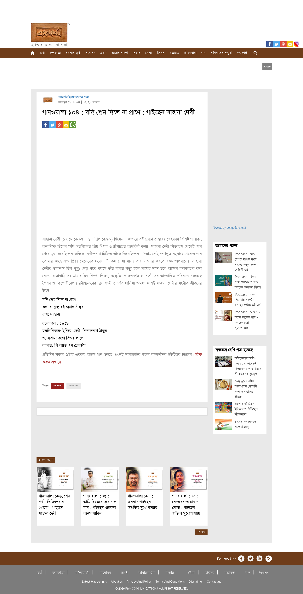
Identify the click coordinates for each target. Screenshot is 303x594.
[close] (267, 66)
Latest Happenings (94, 581)
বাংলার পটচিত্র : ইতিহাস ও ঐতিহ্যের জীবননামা (246, 409)
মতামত (174, 52)
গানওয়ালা (57, 385)
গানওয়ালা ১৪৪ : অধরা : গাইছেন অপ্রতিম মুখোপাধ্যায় (142, 501)
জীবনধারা (190, 52)
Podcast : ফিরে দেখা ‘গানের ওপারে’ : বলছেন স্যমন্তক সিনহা (248, 282)
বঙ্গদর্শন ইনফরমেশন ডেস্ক (73, 97)
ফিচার (136, 52)
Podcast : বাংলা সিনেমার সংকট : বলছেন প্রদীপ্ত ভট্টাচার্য (247, 299)
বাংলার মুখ (73, 52)
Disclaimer (196, 581)
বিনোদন (90, 52)
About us (117, 581)
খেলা (148, 52)
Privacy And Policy (139, 581)
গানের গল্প (73, 385)
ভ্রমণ (103, 52)
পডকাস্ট (242, 52)
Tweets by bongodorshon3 (229, 228)
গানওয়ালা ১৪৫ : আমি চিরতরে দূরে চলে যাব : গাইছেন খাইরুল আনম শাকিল (100, 504)
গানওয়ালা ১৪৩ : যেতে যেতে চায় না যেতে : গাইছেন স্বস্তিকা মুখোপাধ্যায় (186, 504)
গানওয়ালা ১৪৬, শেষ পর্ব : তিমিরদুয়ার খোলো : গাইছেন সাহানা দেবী (54, 504)
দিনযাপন (263, 572)
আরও (201, 531)
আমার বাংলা (119, 52)
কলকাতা (55, 52)
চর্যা (42, 52)
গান (203, 52)
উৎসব (161, 52)
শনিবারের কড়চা (221, 52)
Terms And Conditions (170, 581)
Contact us (214, 581)
